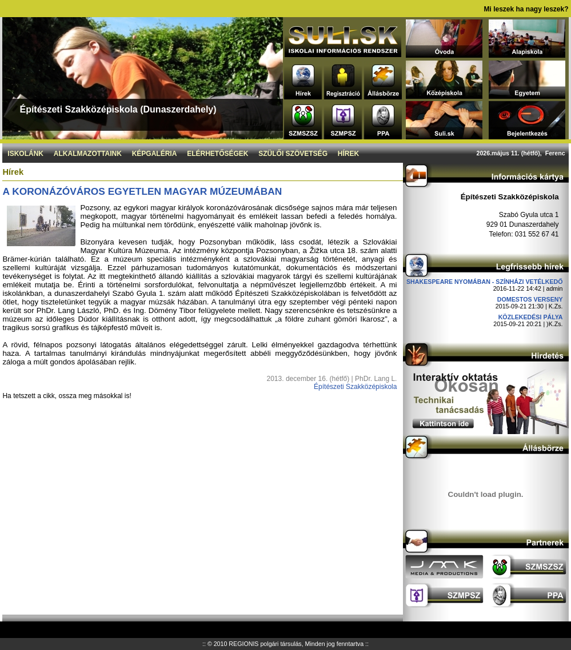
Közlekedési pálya (530, 317)
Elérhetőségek (217, 154)
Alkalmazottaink (88, 154)
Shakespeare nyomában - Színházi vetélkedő (484, 281)
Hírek (348, 154)
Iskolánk (25, 154)
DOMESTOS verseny (530, 299)
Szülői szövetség (293, 154)
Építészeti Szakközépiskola (355, 387)
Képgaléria (154, 154)
